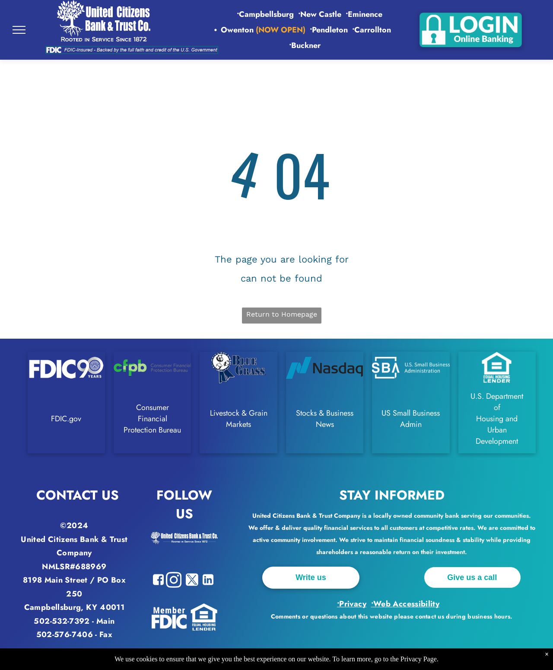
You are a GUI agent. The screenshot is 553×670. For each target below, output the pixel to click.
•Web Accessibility (405, 603)
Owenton (237, 29)
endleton (330, 29)
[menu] (19, 30)
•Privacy (351, 603)
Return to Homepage (281, 314)
